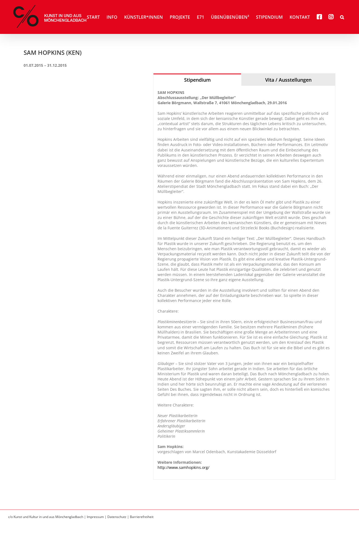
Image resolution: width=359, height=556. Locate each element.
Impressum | (97, 516)
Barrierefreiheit (141, 516)
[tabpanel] (244, 283)
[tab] (197, 80)
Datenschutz (116, 516)
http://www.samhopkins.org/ (183, 467)
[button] (342, 17)
